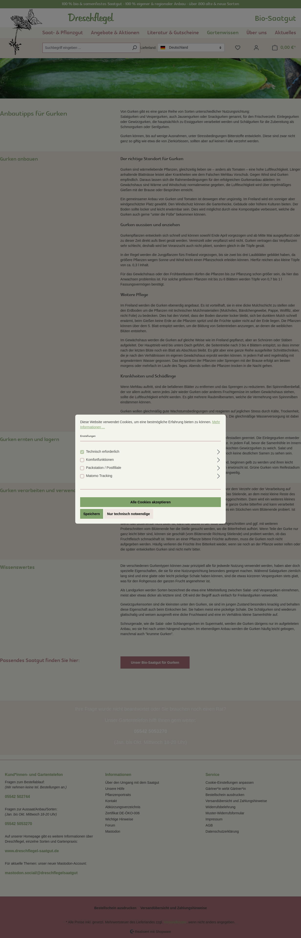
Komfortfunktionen (100, 460)
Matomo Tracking (99, 476)
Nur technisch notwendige (128, 514)
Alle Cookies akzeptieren (150, 502)
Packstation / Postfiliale (103, 468)
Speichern (91, 514)
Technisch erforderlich (102, 451)
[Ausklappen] (218, 451)
